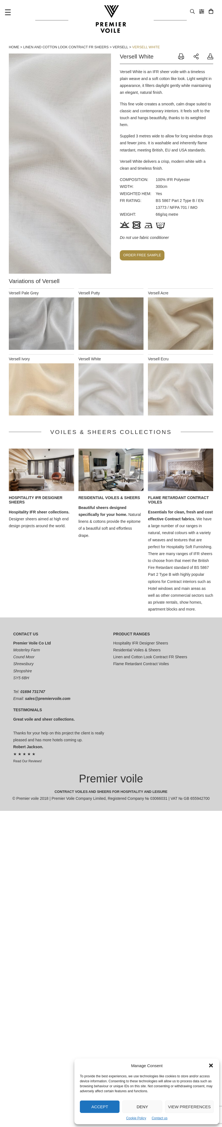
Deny (142, 1106)
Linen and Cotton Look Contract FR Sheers (66, 47)
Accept (99, 1106)
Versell (120, 47)
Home (14, 47)
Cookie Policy (136, 1118)
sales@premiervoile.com (48, 698)
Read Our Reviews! (27, 761)
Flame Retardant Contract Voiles (141, 664)
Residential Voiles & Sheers (109, 497)
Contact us (159, 1118)
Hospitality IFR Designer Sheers (140, 643)
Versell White (146, 47)
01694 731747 (32, 691)
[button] (211, 1065)
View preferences (189, 1106)
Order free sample (142, 255)
